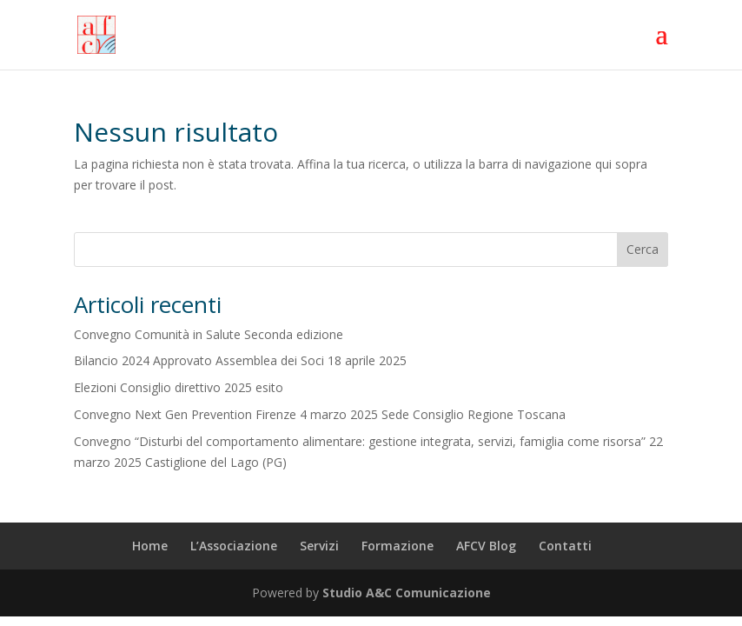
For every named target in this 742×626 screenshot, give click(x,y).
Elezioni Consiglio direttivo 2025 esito (178, 387)
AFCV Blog (486, 545)
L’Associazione (233, 545)
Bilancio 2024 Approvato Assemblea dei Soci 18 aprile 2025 (240, 360)
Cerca (642, 249)
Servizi (319, 545)
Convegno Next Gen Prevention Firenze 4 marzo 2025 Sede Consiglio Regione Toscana (320, 414)
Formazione (397, 545)
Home (150, 545)
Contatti (565, 545)
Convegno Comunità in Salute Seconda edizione (208, 334)
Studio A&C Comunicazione (406, 592)
